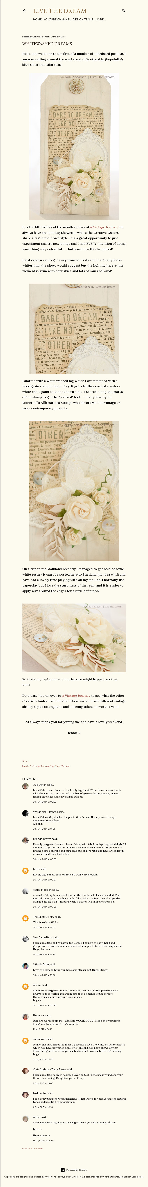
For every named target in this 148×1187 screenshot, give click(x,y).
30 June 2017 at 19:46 (44, 975)
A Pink (37, 985)
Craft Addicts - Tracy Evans (49, 1069)
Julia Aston (40, 784)
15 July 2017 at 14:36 (43, 1140)
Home (37, 19)
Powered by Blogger (74, 1170)
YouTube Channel (57, 19)
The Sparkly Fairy (43, 916)
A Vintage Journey (104, 227)
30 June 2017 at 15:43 (44, 954)
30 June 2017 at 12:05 (44, 927)
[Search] (124, 9)
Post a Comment (32, 1148)
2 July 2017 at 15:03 (43, 1083)
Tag (52, 766)
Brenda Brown (42, 839)
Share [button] (25, 761)
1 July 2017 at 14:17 (42, 1029)
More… (100, 19)
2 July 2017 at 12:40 (43, 1059)
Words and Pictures (45, 811)
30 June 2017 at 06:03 (44, 859)
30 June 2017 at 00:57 (44, 801)
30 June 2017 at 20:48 (44, 1005)
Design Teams (83, 19)
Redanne (39, 1015)
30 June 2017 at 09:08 (45, 906)
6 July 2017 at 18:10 (43, 1107)
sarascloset (40, 1039)
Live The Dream (60, 10)
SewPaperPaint (43, 937)
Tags (57, 766)
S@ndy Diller (41, 964)
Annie (36, 1117)
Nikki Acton (40, 1093)
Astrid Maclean (42, 889)
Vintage (65, 766)
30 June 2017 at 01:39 (44, 828)
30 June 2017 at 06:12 (44, 879)
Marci (36, 869)
